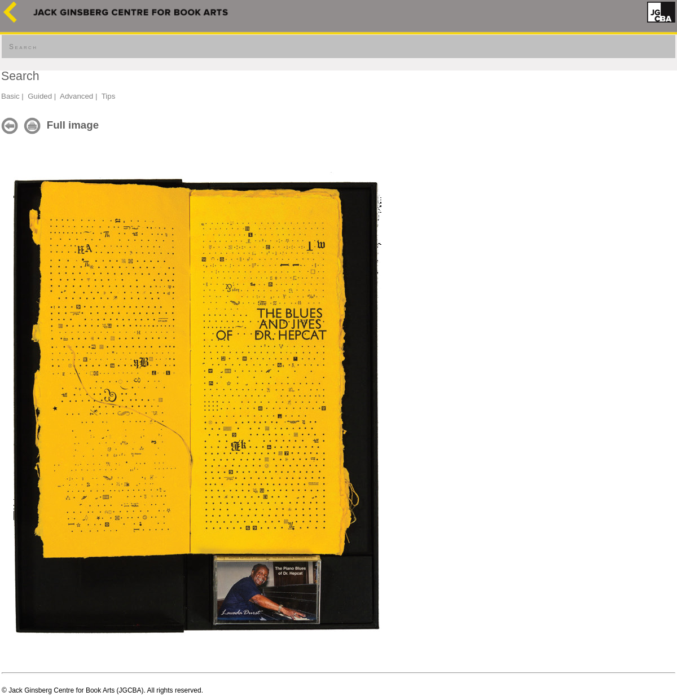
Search (23, 47)
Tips (109, 96)
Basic (10, 96)
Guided (40, 96)
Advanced (76, 96)
